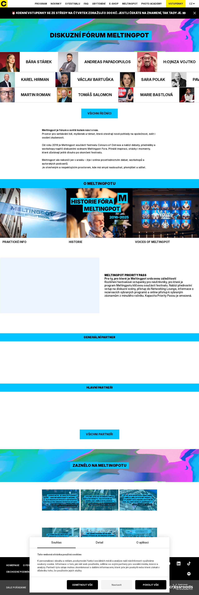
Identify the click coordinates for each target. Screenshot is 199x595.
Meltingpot (130, 3)
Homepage (12, 565)
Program (41, 3)
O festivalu (72, 3)
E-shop (113, 3)
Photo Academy (151, 3)
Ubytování (99, 3)
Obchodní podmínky (19, 571)
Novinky (56, 3)
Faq (86, 3)
